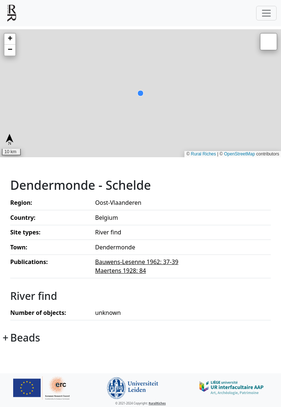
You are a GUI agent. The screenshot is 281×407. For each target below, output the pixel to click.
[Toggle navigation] (266, 13)
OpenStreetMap (239, 154)
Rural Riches (203, 154)
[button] (9, 39)
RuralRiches (157, 403)
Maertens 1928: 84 (120, 271)
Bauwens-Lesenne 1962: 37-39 (136, 262)
